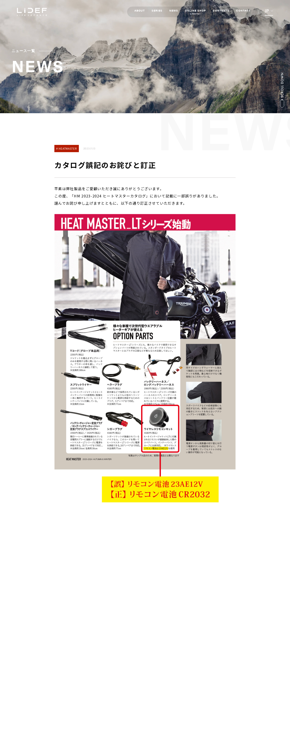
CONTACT (243, 10)
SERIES (156, 10)
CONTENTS (220, 10)
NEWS (173, 10)
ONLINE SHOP (194, 11)
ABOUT (139, 10)
